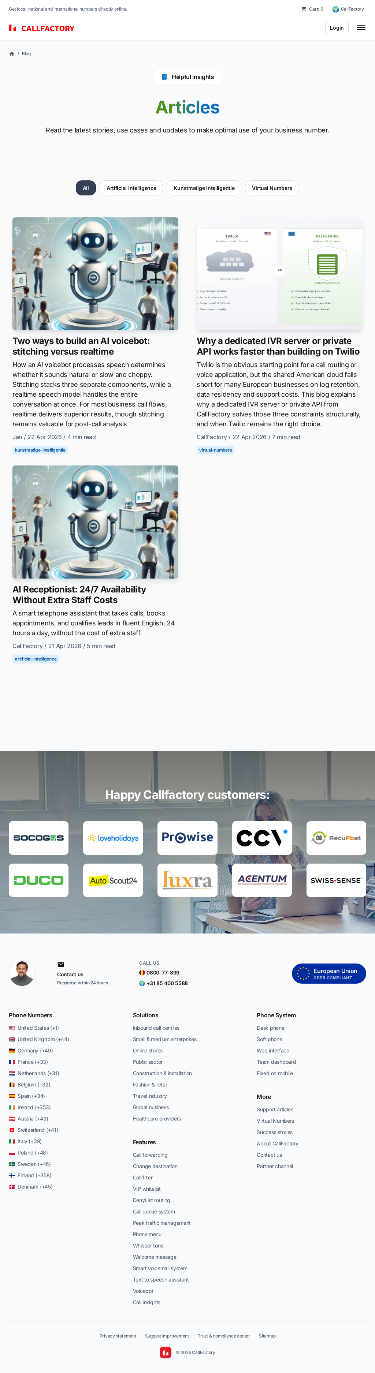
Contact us (269, 1155)
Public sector (148, 1062)
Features (144, 1142)
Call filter (143, 1177)
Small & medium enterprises (165, 1039)
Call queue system (154, 1211)
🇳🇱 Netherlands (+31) (34, 1073)
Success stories (275, 1132)
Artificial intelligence (131, 188)
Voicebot (143, 1291)
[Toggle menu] (361, 27)
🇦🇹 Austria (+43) (28, 1118)
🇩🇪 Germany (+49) (31, 1050)
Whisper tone (148, 1245)
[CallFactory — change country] (348, 9)
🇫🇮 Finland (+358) (30, 1175)
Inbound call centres (156, 1028)
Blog (26, 53)
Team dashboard (276, 1062)
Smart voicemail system (160, 1268)
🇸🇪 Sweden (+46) (30, 1164)
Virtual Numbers (272, 188)
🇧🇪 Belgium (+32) (30, 1084)
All (86, 188)
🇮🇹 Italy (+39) (25, 1141)
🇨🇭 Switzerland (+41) (33, 1130)
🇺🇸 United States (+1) (34, 1028)
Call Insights (146, 1302)
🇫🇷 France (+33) (28, 1062)
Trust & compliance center (224, 1336)
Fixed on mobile (275, 1073)
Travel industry (150, 1096)
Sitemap (267, 1336)
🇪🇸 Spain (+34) (27, 1096)
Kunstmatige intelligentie (204, 188)
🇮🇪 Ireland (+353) (30, 1107)
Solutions (146, 1015)
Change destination (155, 1166)
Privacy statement (118, 1336)
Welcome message (155, 1257)
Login (337, 28)
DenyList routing (152, 1200)
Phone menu (147, 1234)
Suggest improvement (167, 1336)
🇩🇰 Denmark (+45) (31, 1186)
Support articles (275, 1109)
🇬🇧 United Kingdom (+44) (39, 1039)
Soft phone (269, 1039)
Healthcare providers (157, 1118)
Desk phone (270, 1028)
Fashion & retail (150, 1084)
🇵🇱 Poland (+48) (28, 1152)
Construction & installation (162, 1073)
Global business (151, 1107)
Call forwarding (150, 1155)
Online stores (148, 1050)
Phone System (276, 1015)
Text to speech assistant (161, 1279)
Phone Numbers (30, 1015)
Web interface (273, 1050)
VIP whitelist (147, 1189)
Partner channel (275, 1166)
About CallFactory (277, 1143)
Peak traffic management (162, 1223)
